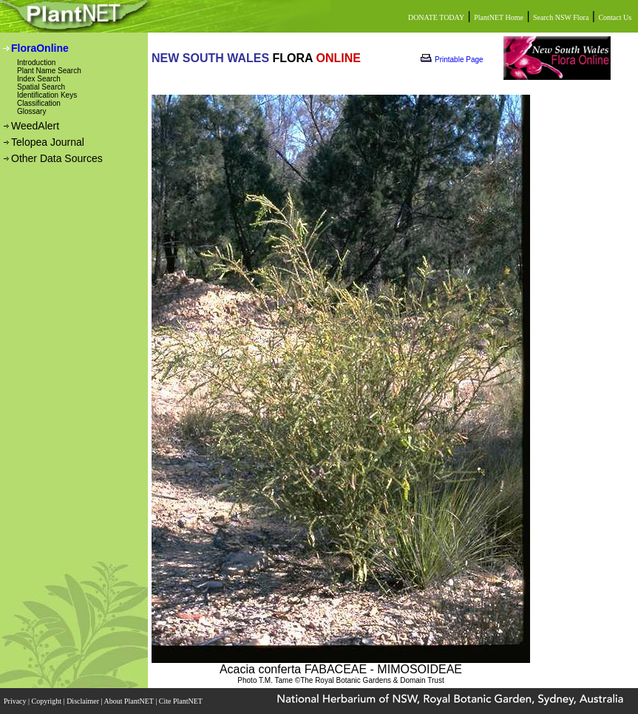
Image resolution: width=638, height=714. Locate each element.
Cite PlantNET (181, 701)
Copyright (48, 701)
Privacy (16, 701)
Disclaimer (84, 701)
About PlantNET (129, 701)
